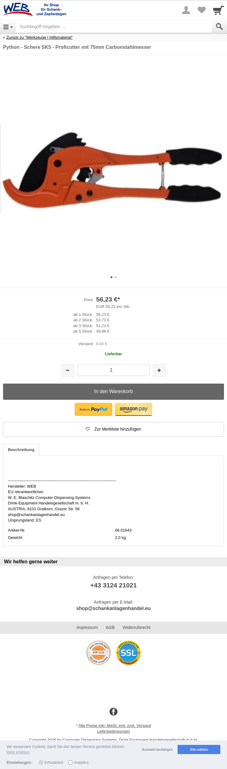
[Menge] (113, 370)
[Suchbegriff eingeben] (114, 26)
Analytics (81, 762)
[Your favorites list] (201, 10)
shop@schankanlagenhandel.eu (113, 608)
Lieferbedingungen (113, 731)
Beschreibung (21, 449)
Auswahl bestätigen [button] (157, 749)
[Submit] (219, 27)
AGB (110, 627)
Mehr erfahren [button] (18, 752)
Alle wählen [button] (199, 749)
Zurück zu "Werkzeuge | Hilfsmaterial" (39, 37)
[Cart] (218, 10)
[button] (93, 409)
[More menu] (186, 10)
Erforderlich (54, 762)
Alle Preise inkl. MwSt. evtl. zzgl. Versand (114, 725)
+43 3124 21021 (113, 585)
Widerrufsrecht (136, 627)
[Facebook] (113, 712)
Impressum (87, 627)
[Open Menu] (8, 26)
